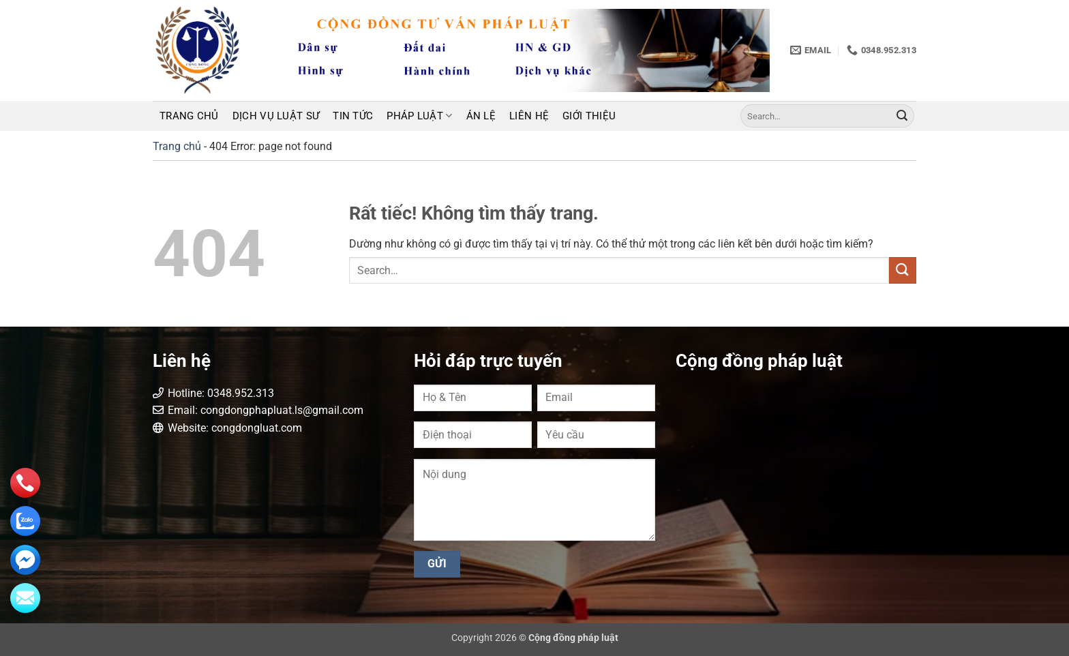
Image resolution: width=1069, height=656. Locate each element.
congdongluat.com (256, 427)
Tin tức (353, 116)
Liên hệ (529, 116)
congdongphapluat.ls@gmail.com (281, 410)
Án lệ (481, 116)
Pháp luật (419, 115)
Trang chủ (189, 116)
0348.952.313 (240, 393)
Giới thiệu (589, 116)
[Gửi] (902, 116)
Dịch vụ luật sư (276, 116)
